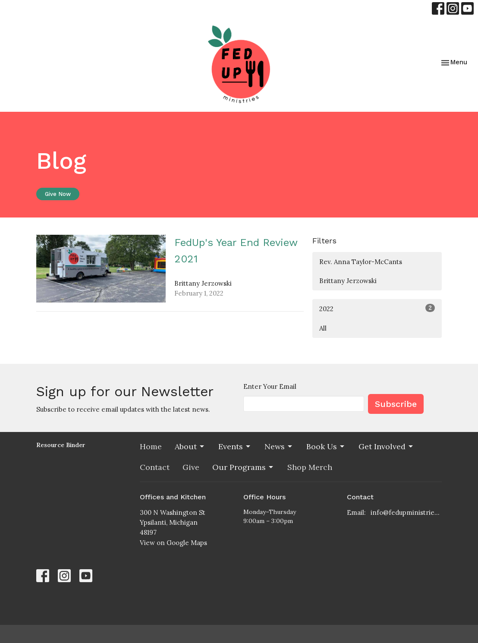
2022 (377, 308)
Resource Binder (60, 445)
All (323, 328)
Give (190, 467)
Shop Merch (309, 467)
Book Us (326, 446)
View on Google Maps (173, 543)
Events (235, 446)
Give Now (58, 194)
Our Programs (243, 467)
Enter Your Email (269, 386)
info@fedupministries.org (406, 512)
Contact (155, 467)
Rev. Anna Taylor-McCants (360, 262)
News (278, 446)
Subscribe (396, 404)
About (190, 446)
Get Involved (386, 446)
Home (151, 446)
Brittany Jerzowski (348, 281)
